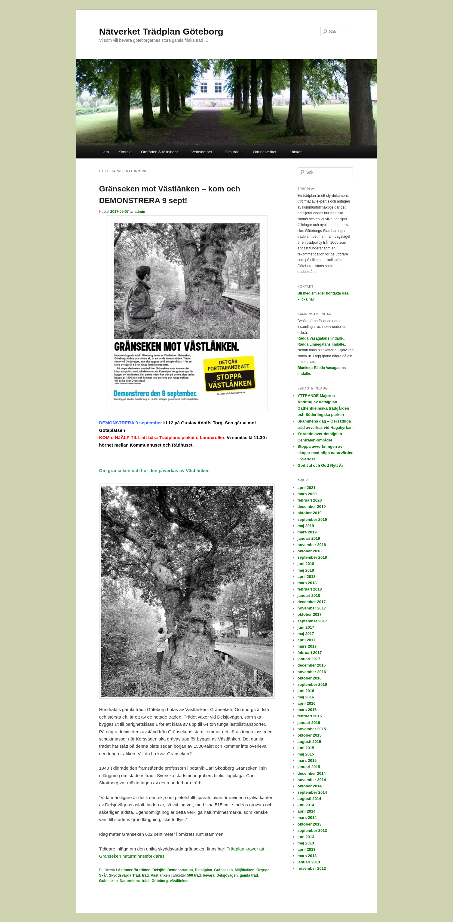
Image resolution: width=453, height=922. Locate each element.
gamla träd (249, 875)
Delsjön (158, 870)
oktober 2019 (310, 513)
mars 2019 (307, 532)
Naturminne (130, 881)
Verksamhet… (203, 152)
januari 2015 (309, 767)
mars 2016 (307, 709)
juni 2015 (306, 748)
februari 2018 (310, 589)
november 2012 (312, 868)
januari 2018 (309, 595)
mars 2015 (307, 760)
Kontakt (125, 152)
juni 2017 (306, 627)
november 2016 (312, 672)
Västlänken (160, 875)
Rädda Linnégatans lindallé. (321, 344)
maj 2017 (306, 633)
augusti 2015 (309, 741)
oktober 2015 (310, 735)
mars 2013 (307, 855)
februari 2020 (310, 500)
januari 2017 (309, 659)
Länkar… (298, 152)
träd (145, 875)
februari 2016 (310, 716)
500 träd (194, 875)
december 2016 (312, 665)
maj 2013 (306, 843)
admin (140, 211)
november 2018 (312, 544)
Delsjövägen (227, 875)
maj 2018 (306, 570)
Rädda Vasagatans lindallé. (321, 338)
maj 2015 (306, 754)
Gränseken (223, 870)
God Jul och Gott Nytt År (320, 465)
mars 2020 (307, 494)
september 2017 (312, 621)
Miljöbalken (244, 870)
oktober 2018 (310, 551)
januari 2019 (309, 538)
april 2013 (307, 849)
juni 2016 (306, 690)
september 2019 (312, 519)
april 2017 (307, 640)
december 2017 (312, 602)
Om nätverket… (266, 152)
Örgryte (262, 870)
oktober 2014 (310, 786)
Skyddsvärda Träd (124, 875)
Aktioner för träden (134, 870)
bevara (209, 875)
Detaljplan (203, 870)
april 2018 (307, 576)
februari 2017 (310, 652)
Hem (105, 152)
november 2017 (312, 608)
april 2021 (307, 487)
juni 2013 (306, 837)
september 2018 (312, 557)
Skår (103, 875)
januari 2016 (309, 722)
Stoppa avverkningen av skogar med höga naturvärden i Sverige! (326, 452)
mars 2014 (307, 817)
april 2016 (307, 703)
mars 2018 (307, 583)
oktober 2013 (310, 824)
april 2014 (307, 811)
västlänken (179, 881)
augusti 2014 (309, 798)
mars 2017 (307, 646)
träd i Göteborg (155, 881)
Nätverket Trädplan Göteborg (161, 31)
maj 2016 (306, 697)
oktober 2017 (310, 614)
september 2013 (312, 830)
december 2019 (312, 506)
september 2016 (312, 684)
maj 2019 (306, 526)
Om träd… (234, 152)
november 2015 (312, 729)
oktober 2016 (310, 678)
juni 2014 (306, 805)
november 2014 (312, 779)
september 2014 (312, 792)
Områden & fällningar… (161, 152)
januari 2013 (309, 862)
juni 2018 (306, 563)
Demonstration (180, 870)
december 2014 (312, 773)
